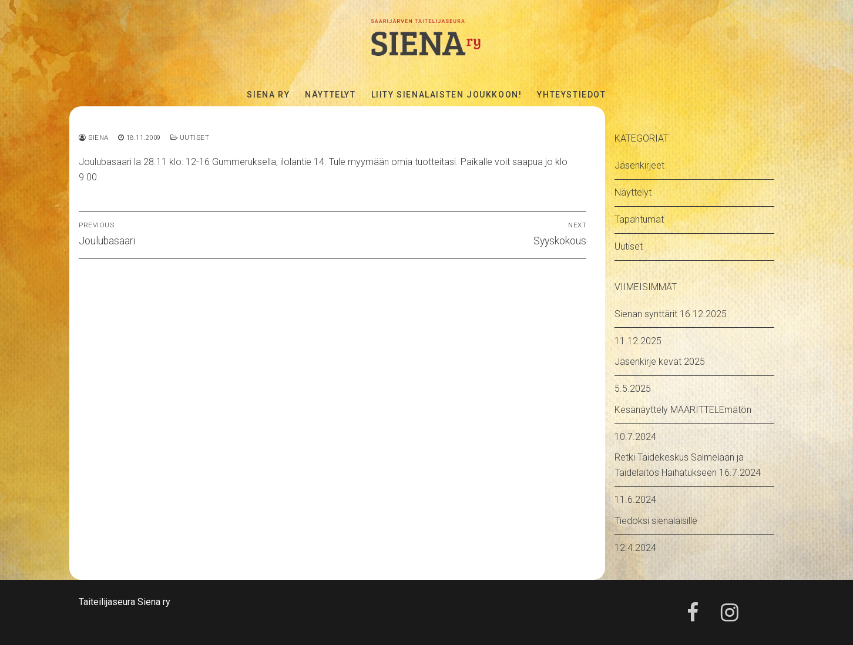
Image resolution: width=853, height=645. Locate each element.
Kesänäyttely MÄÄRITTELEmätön (682, 409)
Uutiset (190, 137)
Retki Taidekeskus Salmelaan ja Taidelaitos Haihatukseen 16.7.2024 (687, 465)
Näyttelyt (632, 192)
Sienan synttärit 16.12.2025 (670, 314)
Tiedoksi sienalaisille (655, 520)
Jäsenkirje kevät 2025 (659, 361)
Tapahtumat (639, 219)
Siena (94, 137)
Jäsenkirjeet (639, 165)
